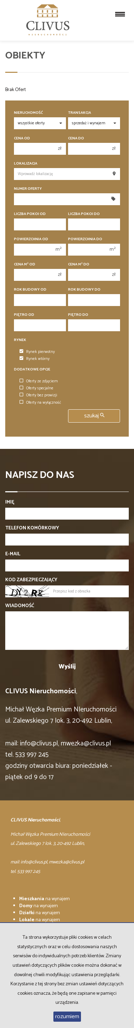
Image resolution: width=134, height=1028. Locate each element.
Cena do (76, 138)
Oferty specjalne (36, 388)
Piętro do (78, 315)
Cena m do (78, 264)
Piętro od (24, 315)
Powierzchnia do (85, 239)
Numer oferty (28, 189)
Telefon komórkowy (32, 528)
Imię (9, 502)
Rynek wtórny (35, 359)
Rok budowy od (30, 289)
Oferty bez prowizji (38, 395)
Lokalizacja (25, 163)
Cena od (22, 138)
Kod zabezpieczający (31, 580)
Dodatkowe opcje (32, 369)
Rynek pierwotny (37, 352)
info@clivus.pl (39, 743)
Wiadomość (19, 606)
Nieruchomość (28, 113)
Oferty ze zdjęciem (39, 381)
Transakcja (79, 113)
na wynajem (44, 899)
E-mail (12, 554)
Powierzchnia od (31, 239)
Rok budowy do (84, 289)
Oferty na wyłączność (40, 403)
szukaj (94, 416)
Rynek (20, 340)
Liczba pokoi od (30, 214)
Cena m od (24, 264)
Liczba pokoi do (84, 214)
